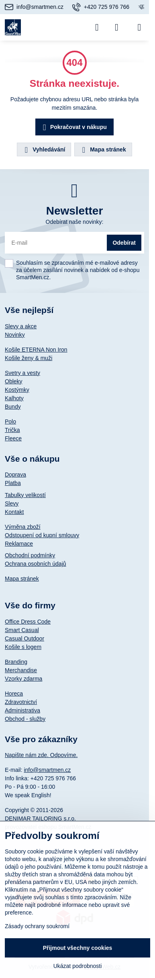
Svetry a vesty (22, 373)
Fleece (13, 438)
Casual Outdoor (24, 638)
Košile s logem (23, 647)
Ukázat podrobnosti (77, 966)
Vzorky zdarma (23, 678)
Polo (10, 421)
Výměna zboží (23, 527)
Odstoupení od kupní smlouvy (42, 535)
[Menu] (139, 27)
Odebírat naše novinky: (75, 222)
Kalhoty (14, 398)
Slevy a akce (21, 326)
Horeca (14, 693)
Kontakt (14, 512)
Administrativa (22, 710)
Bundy (13, 406)
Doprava (15, 474)
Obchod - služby (25, 719)
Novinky (15, 334)
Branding (16, 662)
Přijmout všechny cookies (77, 948)
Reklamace (19, 543)
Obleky (13, 381)
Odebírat (124, 242)
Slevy (11, 503)
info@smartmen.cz (47, 770)
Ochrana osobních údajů (35, 564)
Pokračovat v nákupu (73, 127)
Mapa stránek (103, 150)
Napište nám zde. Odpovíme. (41, 755)
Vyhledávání (43, 150)
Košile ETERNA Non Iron (36, 349)
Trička (12, 430)
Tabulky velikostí (25, 495)
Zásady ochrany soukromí (37, 926)
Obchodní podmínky (30, 555)
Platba (13, 483)
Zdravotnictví (21, 702)
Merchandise (21, 670)
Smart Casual (22, 630)
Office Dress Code (28, 621)
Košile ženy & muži (28, 358)
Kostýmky (17, 390)
